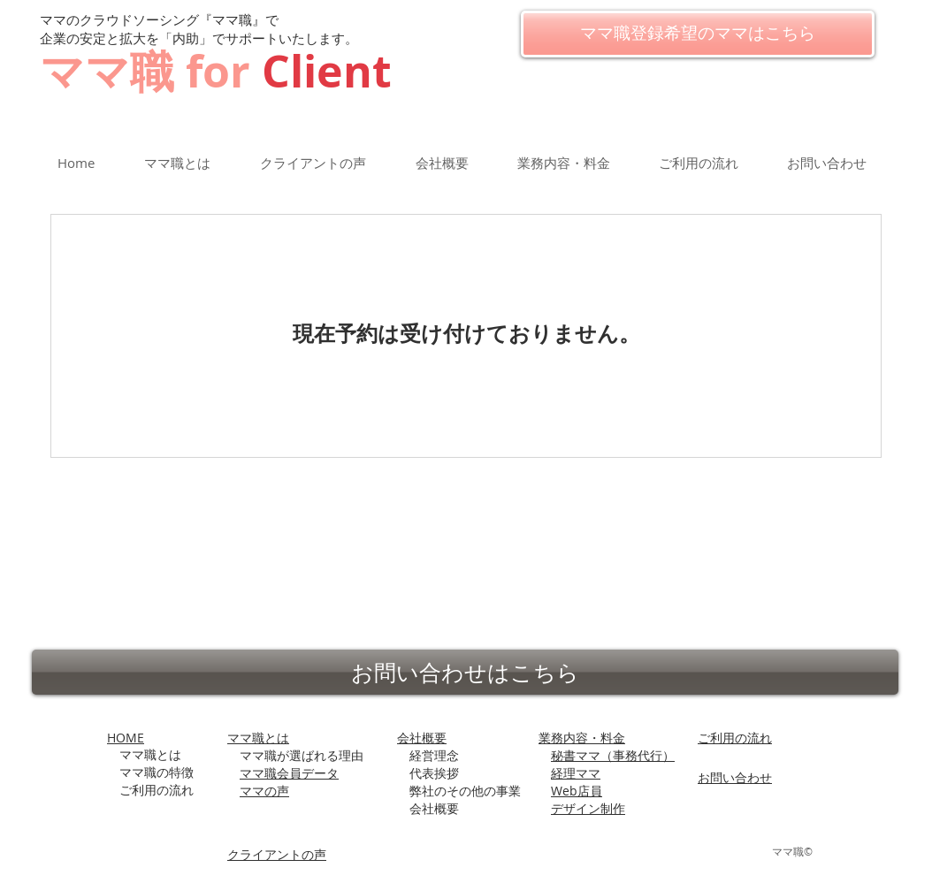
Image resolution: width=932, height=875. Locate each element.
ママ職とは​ (258, 737)
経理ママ (575, 773)
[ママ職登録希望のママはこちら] (698, 34)
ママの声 (264, 790)
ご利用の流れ (735, 737)
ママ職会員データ (289, 773)
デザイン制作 (588, 808)
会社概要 (422, 737)
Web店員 (576, 790)
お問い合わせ (735, 777)
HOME (125, 737)
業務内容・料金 (582, 737)
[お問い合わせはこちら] (465, 672)
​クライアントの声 (276, 854)
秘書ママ (613, 755)
